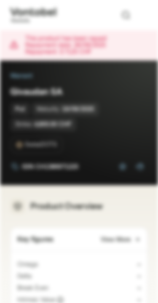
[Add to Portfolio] (139, 166)
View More (121, 239)
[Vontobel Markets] (33, 15)
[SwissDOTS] (36, 144)
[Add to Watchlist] (122, 166)
